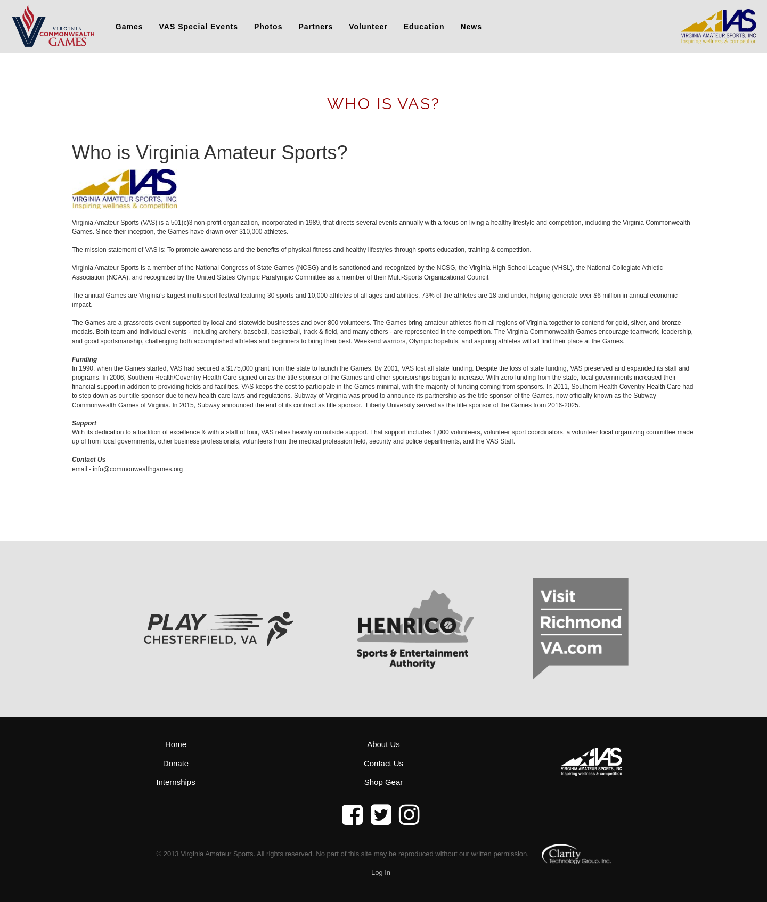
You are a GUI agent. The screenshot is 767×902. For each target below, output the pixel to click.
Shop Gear (383, 781)
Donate (176, 763)
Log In (380, 872)
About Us (383, 744)
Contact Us (383, 763)
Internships (175, 781)
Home (175, 744)
